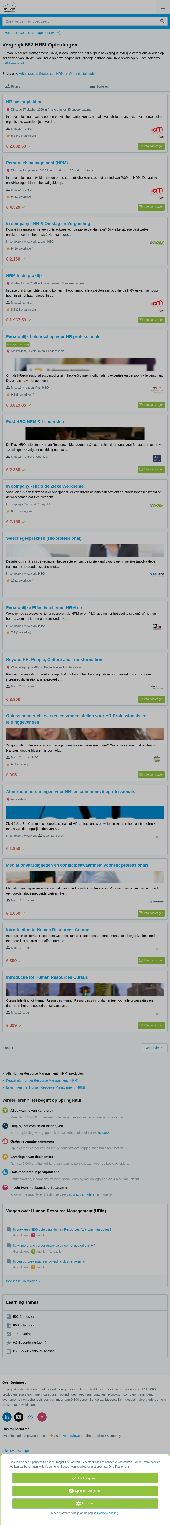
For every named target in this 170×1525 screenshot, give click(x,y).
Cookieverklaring (107, 1513)
